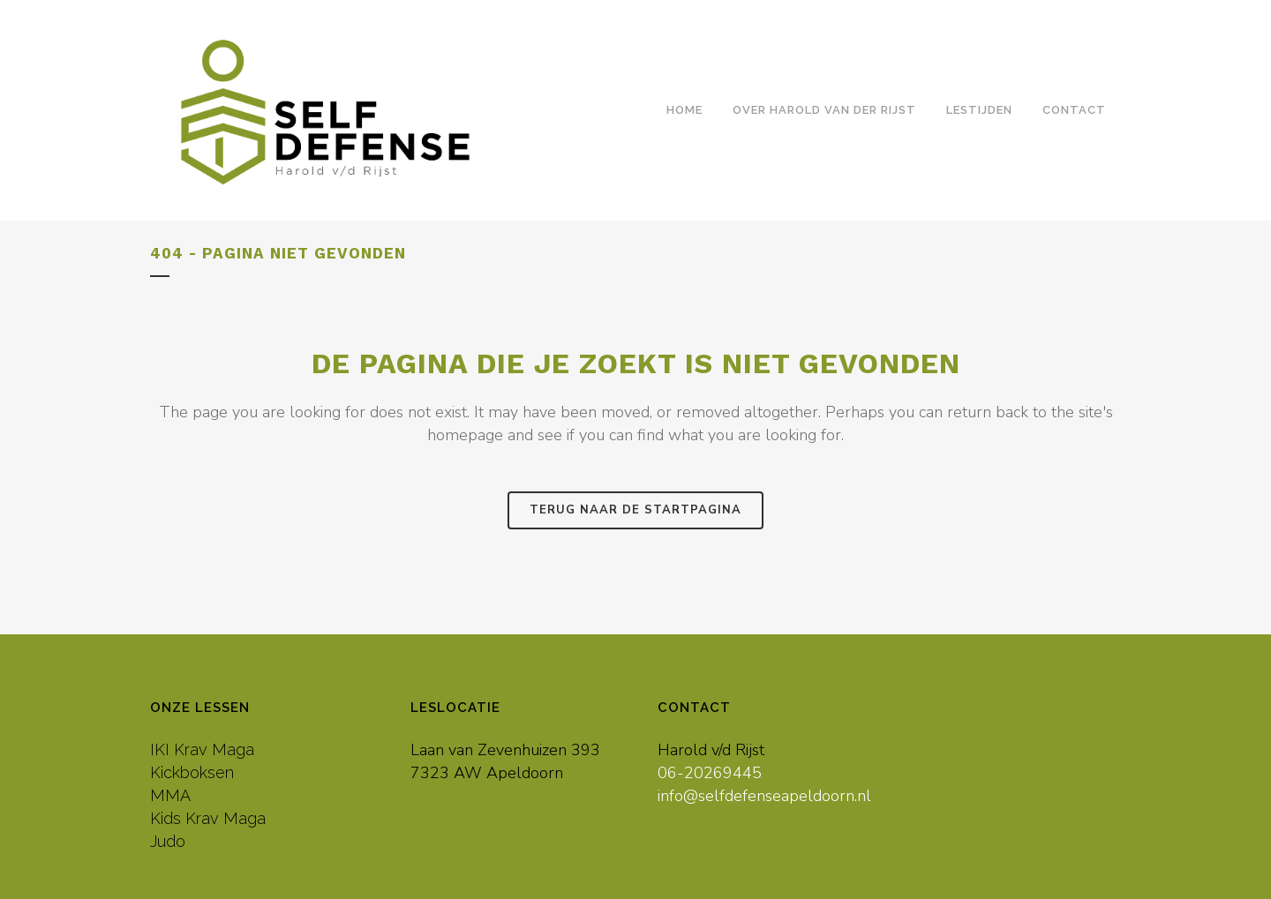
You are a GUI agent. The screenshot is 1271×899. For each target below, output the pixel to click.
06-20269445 (710, 772)
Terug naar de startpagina (635, 510)
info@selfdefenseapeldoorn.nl (764, 795)
